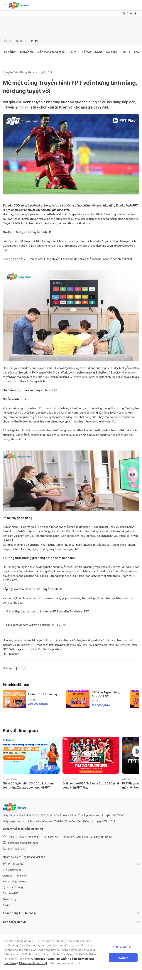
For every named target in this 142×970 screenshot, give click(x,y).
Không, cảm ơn (122, 946)
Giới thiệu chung (12, 869)
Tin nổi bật (10, 51)
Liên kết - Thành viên (15, 875)
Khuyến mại (27, 51)
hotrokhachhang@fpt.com (23, 842)
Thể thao (85, 51)
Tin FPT (34, 40)
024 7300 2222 (16, 848)
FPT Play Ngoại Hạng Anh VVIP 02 (106, 694)
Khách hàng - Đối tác (15, 881)
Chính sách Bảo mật (33, 963)
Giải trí (72, 51)
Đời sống (111, 51)
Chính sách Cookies (45, 959)
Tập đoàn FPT (11, 893)
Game (98, 51)
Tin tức (18, 40)
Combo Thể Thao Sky (43, 694)
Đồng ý (123, 958)
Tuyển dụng (9, 899)
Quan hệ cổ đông (13, 887)
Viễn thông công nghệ (51, 51)
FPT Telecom (11, 654)
